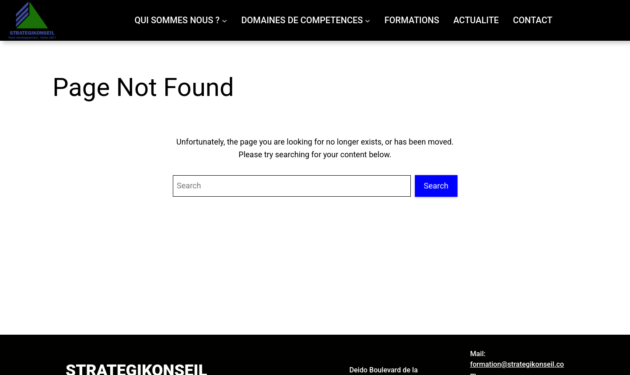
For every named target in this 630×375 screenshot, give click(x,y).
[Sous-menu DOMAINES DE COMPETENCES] (367, 20)
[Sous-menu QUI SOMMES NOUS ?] (224, 20)
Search (436, 185)
